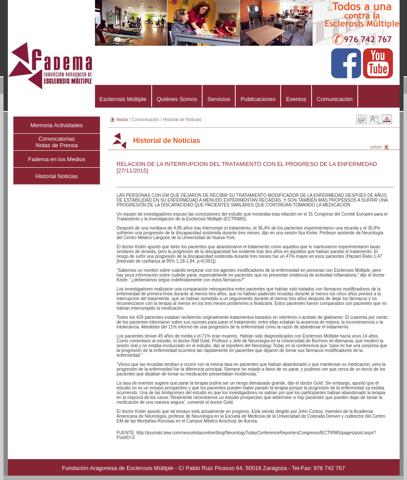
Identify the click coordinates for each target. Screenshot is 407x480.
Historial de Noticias (182, 119)
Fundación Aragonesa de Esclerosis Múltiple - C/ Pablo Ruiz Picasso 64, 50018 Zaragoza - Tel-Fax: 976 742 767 (203, 468)
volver (376, 147)
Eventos (296, 99)
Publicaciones (258, 99)
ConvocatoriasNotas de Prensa (57, 142)
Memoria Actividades (57, 125)
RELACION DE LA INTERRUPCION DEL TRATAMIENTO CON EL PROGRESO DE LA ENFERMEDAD (247, 164)
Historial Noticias (57, 176)
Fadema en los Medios (56, 159)
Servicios (219, 99)
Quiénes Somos (177, 99)
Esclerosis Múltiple (123, 99)
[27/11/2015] (132, 170)
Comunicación (334, 99)
